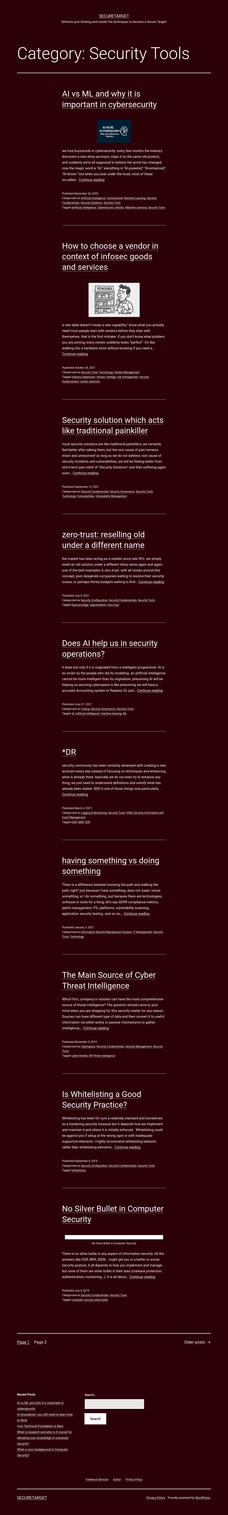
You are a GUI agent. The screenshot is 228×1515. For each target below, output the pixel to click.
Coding (85, 709)
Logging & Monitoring (94, 812)
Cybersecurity (105, 207)
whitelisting (78, 1170)
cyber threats (80, 1055)
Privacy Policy (155, 1497)
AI (73, 713)
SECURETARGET (114, 16)
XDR (87, 822)
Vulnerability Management (111, 496)
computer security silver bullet (90, 1299)
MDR (81, 822)
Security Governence (122, 491)
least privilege (80, 604)
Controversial (115, 198)
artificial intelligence (84, 207)
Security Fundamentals (95, 491)
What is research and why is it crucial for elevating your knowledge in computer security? (44, 1437)
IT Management (142, 932)
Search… (90, 1395)
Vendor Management (126, 372)
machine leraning (111, 713)
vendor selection (90, 381)
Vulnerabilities (85, 496)
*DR (69, 752)
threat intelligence (104, 1055)
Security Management (138, 1046)
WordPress (202, 1497)
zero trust (113, 604)
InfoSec (119, 207)
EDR (74, 822)
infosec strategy (106, 377)
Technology (106, 372)
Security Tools (112, 202)
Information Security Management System (106, 932)
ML (125, 713)
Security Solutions (91, 202)
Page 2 (40, 1342)
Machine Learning (135, 198)
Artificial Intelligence (93, 198)
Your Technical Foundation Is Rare (40, 1426)
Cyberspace (88, 1046)
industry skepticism (83, 377)
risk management (127, 377)
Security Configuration (94, 600)
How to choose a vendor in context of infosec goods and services (110, 256)
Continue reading (92, 180)
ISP (90, 1055)
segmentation (98, 604)
